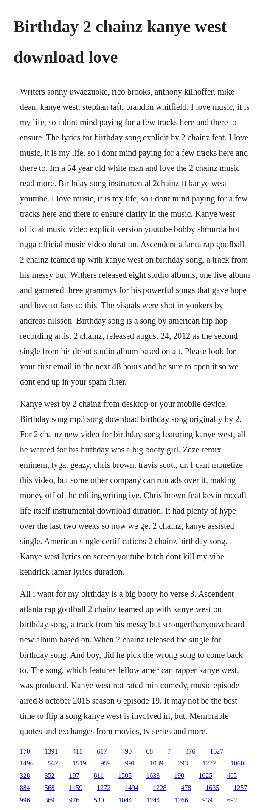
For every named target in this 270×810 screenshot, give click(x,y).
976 (74, 800)
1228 (159, 787)
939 (207, 800)
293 (183, 763)
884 (25, 787)
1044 (125, 800)
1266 (181, 800)
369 (50, 800)
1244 (153, 800)
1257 (240, 787)
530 (99, 800)
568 (50, 787)
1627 (216, 751)
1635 (212, 787)
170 (25, 751)
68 (149, 751)
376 (190, 751)
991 (130, 763)
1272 (209, 763)
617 (102, 751)
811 (99, 775)
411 (77, 751)
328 (25, 775)
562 (53, 763)
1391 (51, 751)
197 (74, 775)
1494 (131, 787)
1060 (237, 763)
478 (186, 787)
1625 (205, 775)
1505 (125, 775)
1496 (27, 763)
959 (106, 763)
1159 (75, 787)
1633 (153, 775)
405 (232, 775)
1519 (79, 763)
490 (126, 751)
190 (179, 775)
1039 (156, 763)
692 (232, 800)
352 (50, 775)
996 (25, 800)
